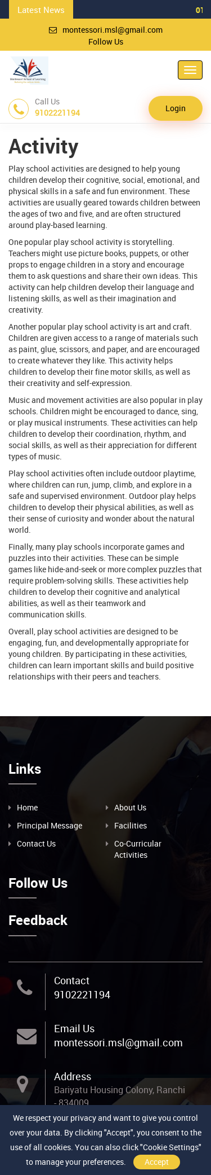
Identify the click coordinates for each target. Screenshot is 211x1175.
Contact (71, 980)
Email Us (74, 1028)
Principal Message (49, 825)
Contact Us (36, 843)
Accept (157, 1161)
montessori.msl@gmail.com (106, 29)
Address (72, 1076)
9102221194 (82, 994)
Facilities (130, 825)
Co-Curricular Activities (137, 849)
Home (27, 807)
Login (175, 108)
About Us (130, 807)
